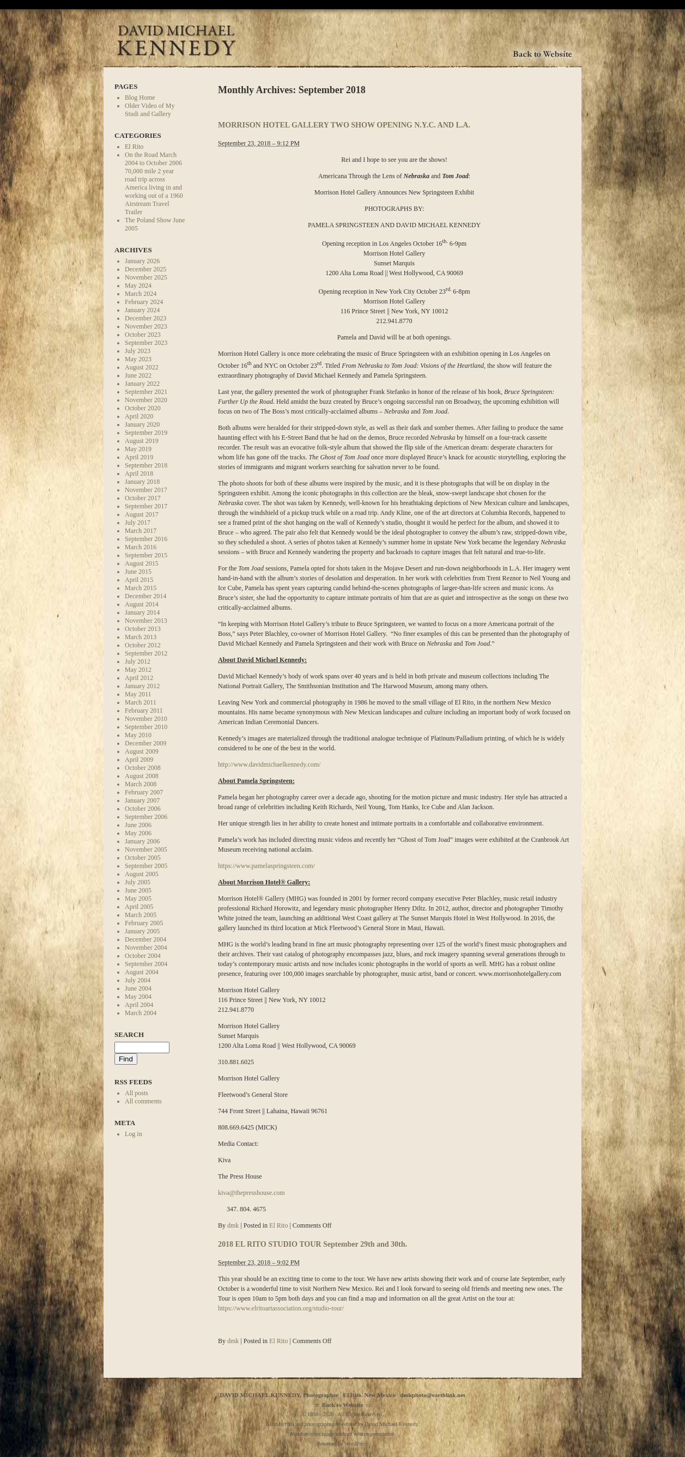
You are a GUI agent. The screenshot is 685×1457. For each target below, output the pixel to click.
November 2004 (146, 947)
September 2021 (146, 392)
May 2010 (138, 735)
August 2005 (142, 874)
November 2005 (146, 849)
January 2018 (142, 481)
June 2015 (138, 571)
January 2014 (142, 612)
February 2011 (144, 710)
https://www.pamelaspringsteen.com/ (266, 866)
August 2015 (142, 563)
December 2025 (145, 269)
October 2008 (143, 768)
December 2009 (145, 743)
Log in (133, 1134)
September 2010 (146, 727)
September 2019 (146, 432)
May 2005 (138, 898)
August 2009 (142, 751)
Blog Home (140, 97)
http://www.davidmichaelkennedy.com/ (269, 764)
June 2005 (138, 890)
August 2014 (142, 604)
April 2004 (139, 1005)
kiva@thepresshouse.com (251, 1193)
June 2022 (138, 375)
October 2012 (143, 645)
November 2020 (146, 400)
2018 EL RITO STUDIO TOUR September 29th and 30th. (312, 1244)
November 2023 (146, 326)
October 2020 (143, 408)
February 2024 (144, 302)
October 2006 (143, 808)
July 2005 (137, 882)
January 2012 (142, 686)
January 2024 (142, 310)
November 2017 (146, 490)
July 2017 (137, 522)
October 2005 (143, 857)
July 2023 (137, 351)
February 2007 (144, 792)
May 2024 (138, 285)
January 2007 (142, 800)
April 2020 (139, 416)
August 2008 (142, 776)
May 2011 (138, 694)
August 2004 (142, 972)
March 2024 (140, 294)
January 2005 (142, 931)
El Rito (134, 146)
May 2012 (138, 669)
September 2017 (146, 506)
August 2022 (142, 367)
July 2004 (137, 980)
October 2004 (143, 956)
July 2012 (137, 661)
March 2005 (140, 915)
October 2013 (143, 629)
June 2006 (138, 825)
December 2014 (145, 596)
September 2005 (146, 866)
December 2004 (145, 939)
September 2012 (146, 653)
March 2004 (140, 1013)
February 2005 (144, 923)
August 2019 (142, 441)
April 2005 (139, 906)
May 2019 (138, 449)
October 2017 (143, 498)
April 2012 (139, 678)
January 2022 (142, 383)
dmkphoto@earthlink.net (432, 1395)
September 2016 (146, 539)
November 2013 (146, 620)
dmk (233, 1225)
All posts (136, 1093)
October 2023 (143, 334)
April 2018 (139, 473)
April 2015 (139, 580)
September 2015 (146, 555)
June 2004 (138, 988)
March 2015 (140, 588)
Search (129, 1034)
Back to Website (342, 1404)
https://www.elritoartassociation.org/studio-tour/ (281, 1308)
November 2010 (146, 719)
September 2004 (146, 964)
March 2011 (140, 702)
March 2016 (140, 547)
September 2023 (146, 343)
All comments (143, 1101)
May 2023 (138, 359)
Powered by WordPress (342, 1444)
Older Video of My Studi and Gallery (149, 110)
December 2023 (145, 318)
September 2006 (146, 817)
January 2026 (142, 261)
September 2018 (146, 465)
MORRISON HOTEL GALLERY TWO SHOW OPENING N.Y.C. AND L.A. (344, 124)
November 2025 (146, 277)
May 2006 (138, 833)
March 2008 (140, 784)
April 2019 (139, 457)
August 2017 (142, 514)
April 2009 (139, 759)
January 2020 (142, 424)
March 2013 (140, 637)
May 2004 (138, 996)
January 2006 (142, 841)
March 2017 (140, 531)
